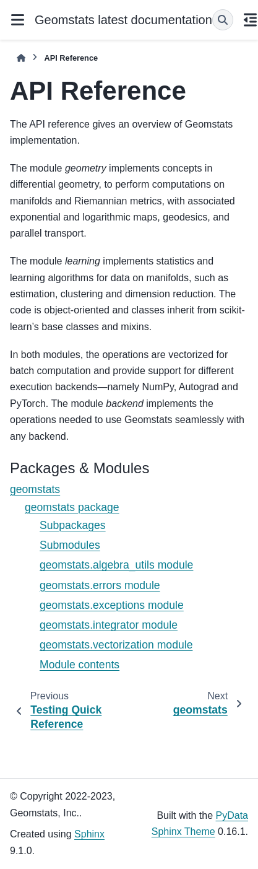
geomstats (35, 489)
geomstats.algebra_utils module (116, 565)
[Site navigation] (17, 19)
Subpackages (73, 525)
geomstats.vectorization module (116, 645)
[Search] (222, 19)
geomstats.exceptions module (112, 605)
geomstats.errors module (100, 585)
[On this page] (250, 19)
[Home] (21, 57)
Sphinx (89, 834)
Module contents (79, 664)
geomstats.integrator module (109, 625)
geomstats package (72, 507)
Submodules (70, 545)
